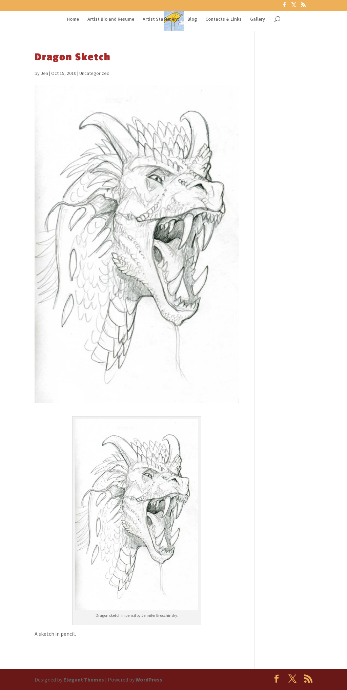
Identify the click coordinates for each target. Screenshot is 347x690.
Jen (44, 73)
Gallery (257, 19)
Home (73, 19)
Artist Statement (161, 19)
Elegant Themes (83, 679)
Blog (192, 19)
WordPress (149, 679)
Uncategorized (94, 73)
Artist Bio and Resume (110, 19)
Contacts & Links (223, 19)
